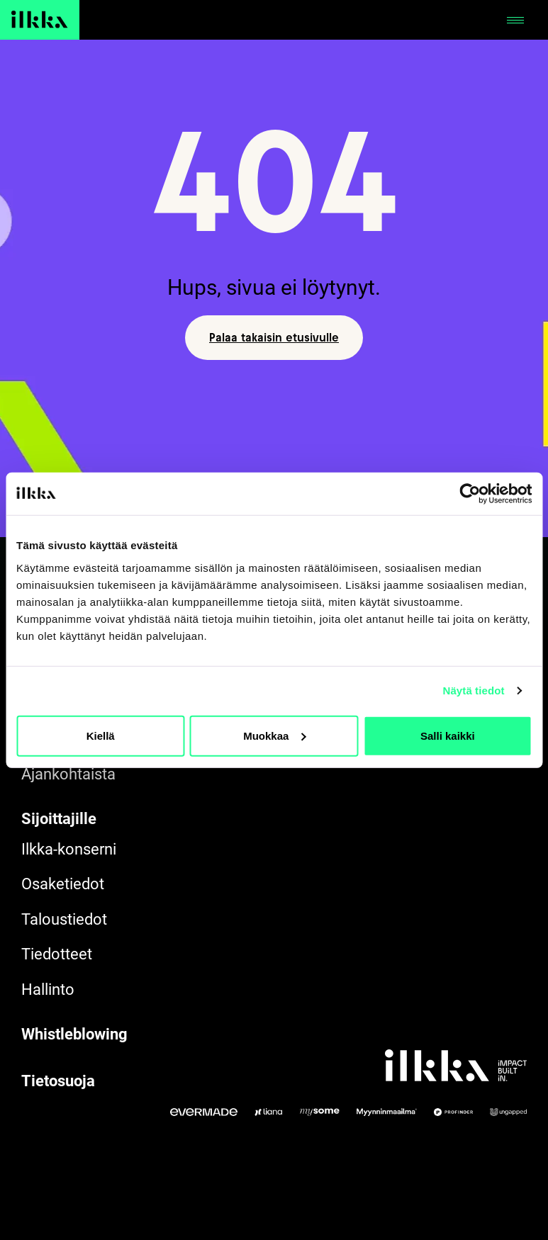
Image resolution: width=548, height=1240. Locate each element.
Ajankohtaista (68, 774)
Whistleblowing (74, 1034)
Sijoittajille (58, 819)
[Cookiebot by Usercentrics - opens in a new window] (470, 494)
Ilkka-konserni (68, 849)
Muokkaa (274, 735)
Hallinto (47, 989)
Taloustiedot (64, 919)
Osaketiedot (62, 884)
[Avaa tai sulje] (515, 20)
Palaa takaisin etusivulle (274, 337)
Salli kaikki (447, 735)
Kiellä (100, 735)
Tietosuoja (58, 1081)
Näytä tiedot (474, 690)
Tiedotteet (56, 954)
